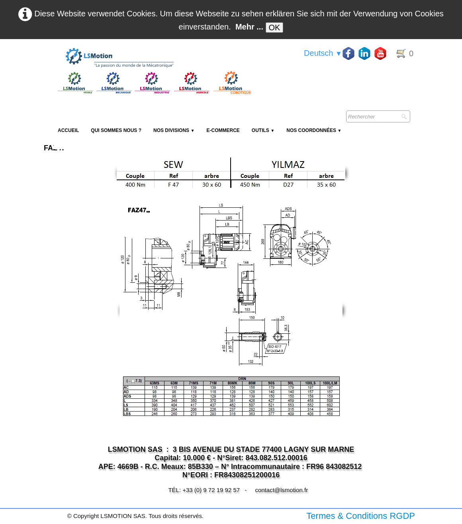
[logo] (153, 58)
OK (274, 27)
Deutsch (323, 53)
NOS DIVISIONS (173, 130)
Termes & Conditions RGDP (360, 516)
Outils (263, 130)
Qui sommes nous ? (116, 130)
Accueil (68, 130)
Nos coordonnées (313, 130)
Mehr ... (249, 26)
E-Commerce (222, 130)
